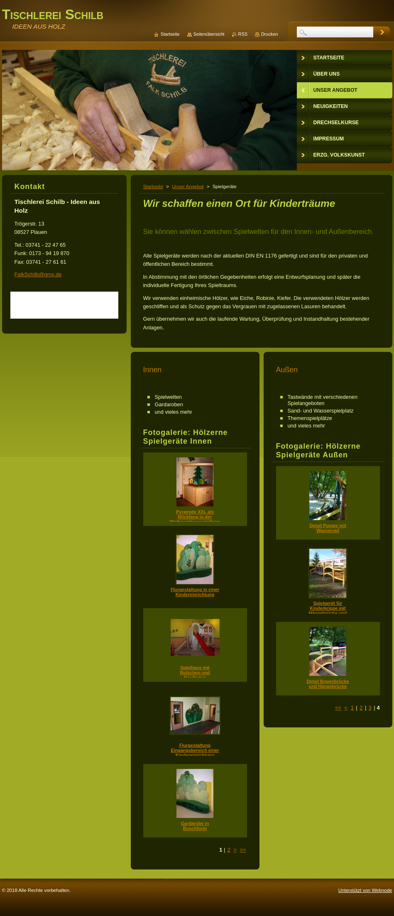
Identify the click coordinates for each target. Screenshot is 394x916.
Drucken (269, 34)
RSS (242, 34)
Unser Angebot (187, 186)
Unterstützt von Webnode (365, 890)
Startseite (153, 186)
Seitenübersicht (209, 34)
